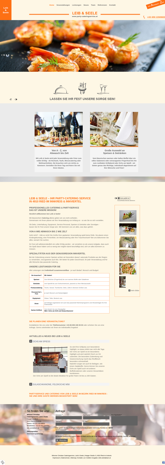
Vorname (59, 415)
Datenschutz (65, 458)
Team (93, 5)
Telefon (58, 421)
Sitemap (73, 458)
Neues (86, 5)
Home (51, 5)
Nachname (87, 415)
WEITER (59, 129)
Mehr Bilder (135, 290)
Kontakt (112, 5)
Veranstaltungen (63, 5)
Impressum (56, 458)
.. (155, 8)
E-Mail (85, 421)
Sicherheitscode (61, 430)
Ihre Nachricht (116, 415)
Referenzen (102, 5)
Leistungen (76, 5)
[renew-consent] (2, 462)
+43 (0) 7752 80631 (38, 423)
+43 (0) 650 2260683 (42, 426)
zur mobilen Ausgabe (91, 458)
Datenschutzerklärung (105, 436)
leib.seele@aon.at (33, 428)
